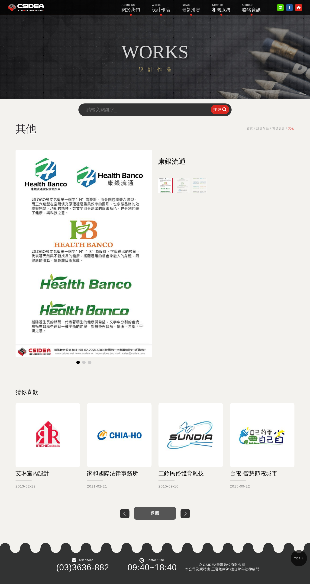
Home (298, 7)
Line (280, 7)
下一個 (185, 513)
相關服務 (221, 7)
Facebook (289, 7)
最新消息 (191, 7)
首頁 (250, 128)
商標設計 (278, 128)
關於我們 (131, 7)
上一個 (124, 513)
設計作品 (161, 7)
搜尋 (217, 109)
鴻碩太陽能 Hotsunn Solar (26, 7)
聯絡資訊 (251, 7)
